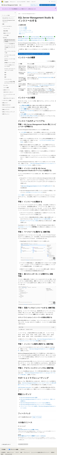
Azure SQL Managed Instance (47, 36)
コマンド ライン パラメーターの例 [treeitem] (9, 52)
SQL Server (26, 36)
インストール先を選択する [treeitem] (9, 43)
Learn (19, 13)
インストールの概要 (23, 27)
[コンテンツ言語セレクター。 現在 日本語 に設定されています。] (3, 449)
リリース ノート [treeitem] (6, 28)
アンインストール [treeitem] (7, 79)
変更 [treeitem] (5, 74)
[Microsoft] (2, 1)
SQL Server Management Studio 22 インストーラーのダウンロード (34, 54)
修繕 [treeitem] (5, 77)
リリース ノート (24, 107)
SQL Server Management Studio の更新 (45, 77)
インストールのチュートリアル (25, 30)
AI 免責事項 (3, 452)
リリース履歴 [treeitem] (6, 87)
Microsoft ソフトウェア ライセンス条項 (29, 220)
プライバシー (26, 452)
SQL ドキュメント (34, 5)
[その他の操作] (55, 14)
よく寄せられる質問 (24, 105)
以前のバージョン (10, 452)
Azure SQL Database (35, 36)
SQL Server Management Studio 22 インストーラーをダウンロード (37, 186)
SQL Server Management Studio (28, 13)
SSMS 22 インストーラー (32, 72)
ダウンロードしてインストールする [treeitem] (9, 40)
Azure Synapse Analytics (23, 38)
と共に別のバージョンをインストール (34, 192)
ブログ (16, 452)
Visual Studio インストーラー (24, 227)
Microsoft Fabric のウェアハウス (38, 40)
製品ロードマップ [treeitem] (6, 33)
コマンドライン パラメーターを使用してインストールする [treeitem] (9, 47)
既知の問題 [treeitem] (5, 30)
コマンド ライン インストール (27, 110)
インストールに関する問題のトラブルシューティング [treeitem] (9, 82)
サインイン (53, 1)
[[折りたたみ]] (15, 13)
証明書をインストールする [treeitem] (9, 62)
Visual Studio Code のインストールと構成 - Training (28, 429)
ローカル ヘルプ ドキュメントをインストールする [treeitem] (9, 69)
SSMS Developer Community (24, 387)
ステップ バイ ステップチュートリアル (29, 115)
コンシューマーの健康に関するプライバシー (40, 452)
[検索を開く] (49, 2)
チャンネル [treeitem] (5, 85)
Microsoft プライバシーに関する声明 (42, 219)
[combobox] (8, 15)
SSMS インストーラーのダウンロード (47, 5)
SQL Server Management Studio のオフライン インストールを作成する (35, 404)
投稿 (21, 452)
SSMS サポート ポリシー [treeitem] (8, 92)
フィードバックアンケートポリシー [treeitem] (9, 95)
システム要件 (23, 114)
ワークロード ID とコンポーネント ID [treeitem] (9, 55)
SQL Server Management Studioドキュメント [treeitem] (8, 21)
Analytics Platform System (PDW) (37, 38)
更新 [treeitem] (5, 72)
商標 (2, 454)
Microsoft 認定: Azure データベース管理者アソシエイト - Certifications (32, 435)
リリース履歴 (49, 90)
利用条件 (52, 452)
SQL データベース (50, 40)
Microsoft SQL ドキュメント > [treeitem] (8, 18)
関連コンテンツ (22, 33)
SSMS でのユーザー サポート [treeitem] (9, 98)
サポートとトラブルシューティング (26, 32)
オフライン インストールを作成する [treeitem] (9, 59)
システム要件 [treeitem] (6, 35)
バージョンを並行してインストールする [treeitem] (9, 65)
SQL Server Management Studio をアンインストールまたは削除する (35, 402)
